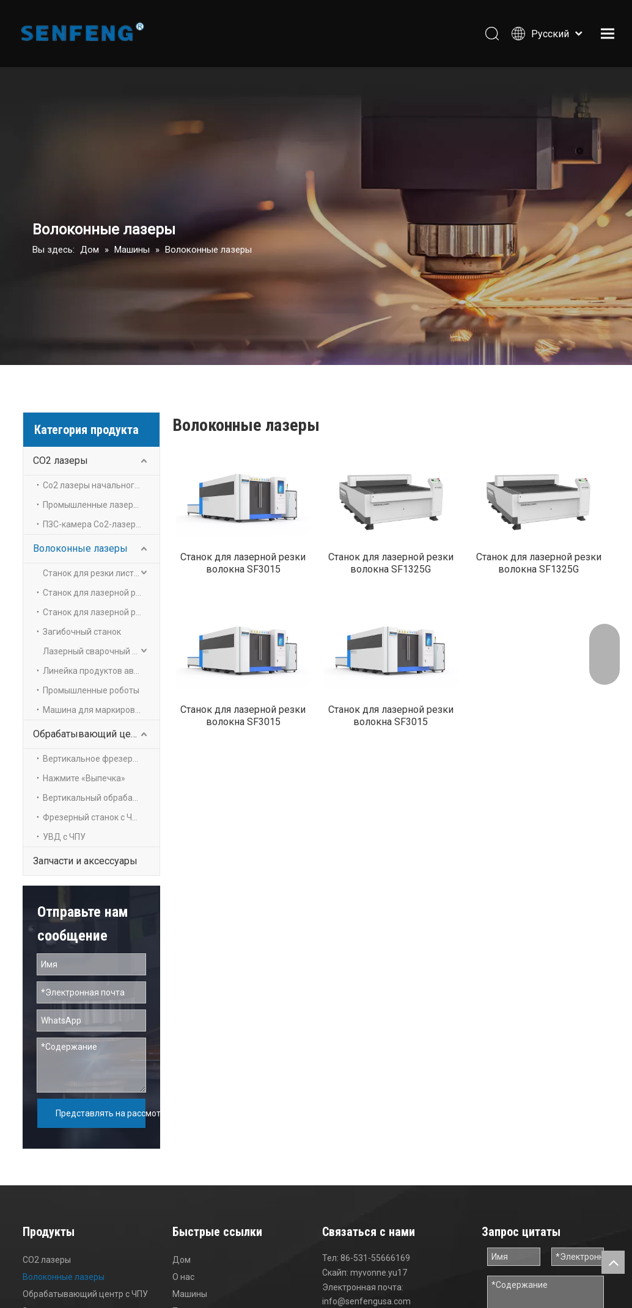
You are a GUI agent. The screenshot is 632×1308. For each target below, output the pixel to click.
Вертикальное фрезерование (101, 759)
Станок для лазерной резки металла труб (101, 612)
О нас (183, 1259)
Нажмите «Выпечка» (84, 778)
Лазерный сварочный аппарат (101, 651)
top (613, 1262)
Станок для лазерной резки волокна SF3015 (243, 570)
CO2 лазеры (60, 460)
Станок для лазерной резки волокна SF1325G (391, 570)
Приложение (198, 1293)
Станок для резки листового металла (101, 573)
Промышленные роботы (91, 690)
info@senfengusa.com (366, 1283)
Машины (189, 1276)
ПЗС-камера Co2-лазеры (92, 524)
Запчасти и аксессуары (85, 861)
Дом (181, 1242)
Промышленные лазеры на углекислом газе (101, 505)
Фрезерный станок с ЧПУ (93, 817)
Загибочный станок (82, 632)
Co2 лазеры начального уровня (101, 485)
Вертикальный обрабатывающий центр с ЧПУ (101, 798)
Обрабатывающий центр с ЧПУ (96, 734)
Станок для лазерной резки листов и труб (101, 593)
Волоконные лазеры (80, 548)
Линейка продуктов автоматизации (101, 671)
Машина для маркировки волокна (101, 710)
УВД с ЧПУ (64, 837)
